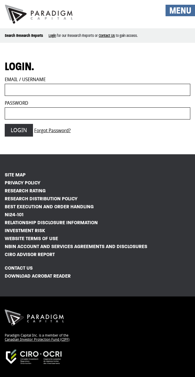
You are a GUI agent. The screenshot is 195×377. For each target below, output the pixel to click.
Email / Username (25, 79)
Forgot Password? (52, 130)
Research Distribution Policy (41, 198)
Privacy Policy (22, 183)
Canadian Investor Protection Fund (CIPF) (37, 339)
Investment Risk (25, 230)
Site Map (15, 175)
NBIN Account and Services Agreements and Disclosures (76, 246)
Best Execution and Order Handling (49, 206)
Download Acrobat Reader (38, 276)
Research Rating (25, 191)
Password (16, 103)
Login (52, 35)
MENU (180, 10)
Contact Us (107, 35)
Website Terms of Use (31, 238)
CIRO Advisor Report (30, 254)
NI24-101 (14, 214)
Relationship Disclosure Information (51, 222)
